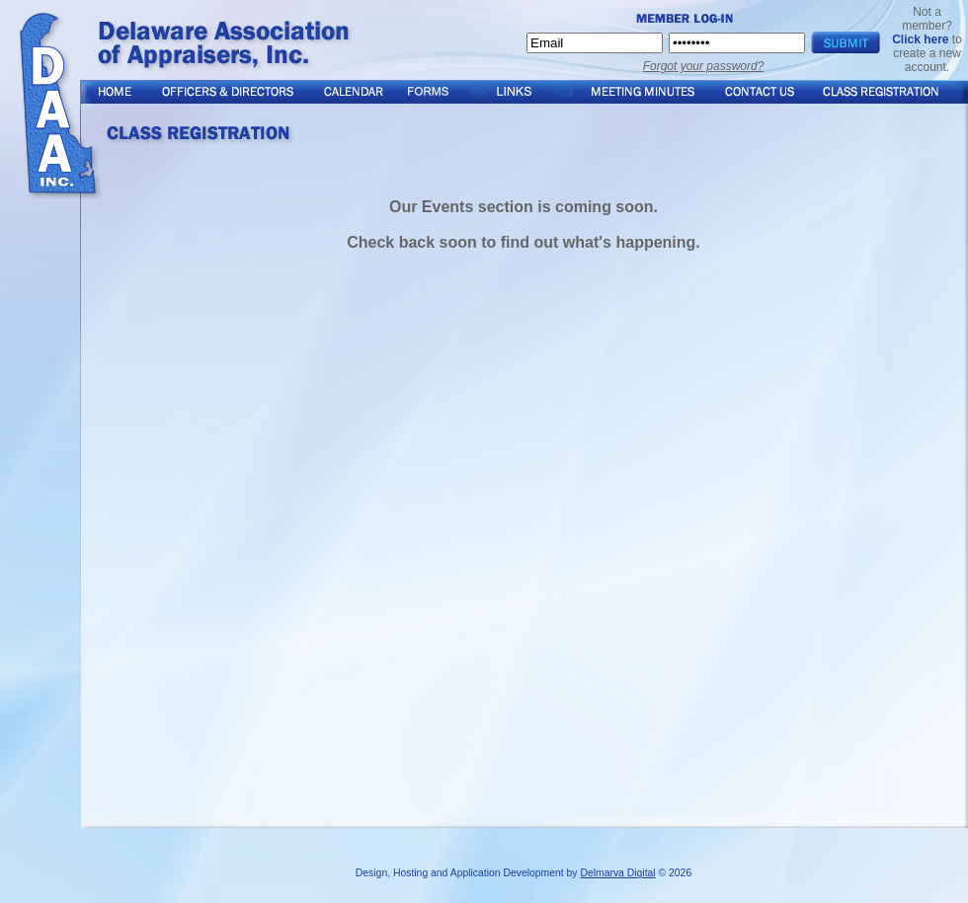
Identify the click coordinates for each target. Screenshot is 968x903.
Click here (920, 39)
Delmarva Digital (617, 872)
